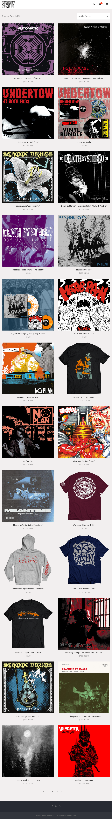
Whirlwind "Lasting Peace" (84, 461)
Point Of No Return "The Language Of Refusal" (84, 78)
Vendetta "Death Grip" (84, 780)
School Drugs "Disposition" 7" (28, 206)
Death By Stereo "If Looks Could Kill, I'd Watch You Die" (84, 206)
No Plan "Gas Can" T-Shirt (84, 397)
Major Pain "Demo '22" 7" (84, 333)
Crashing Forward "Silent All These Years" (84, 716)
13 (72, 791)
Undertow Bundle (84, 142)
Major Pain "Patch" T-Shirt (84, 589)
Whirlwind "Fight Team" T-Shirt (28, 653)
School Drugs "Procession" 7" (28, 716)
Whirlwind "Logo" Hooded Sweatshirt (28, 589)
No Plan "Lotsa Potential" (28, 397)
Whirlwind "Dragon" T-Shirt (84, 525)
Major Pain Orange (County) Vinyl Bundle (28, 333)
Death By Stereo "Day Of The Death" (28, 270)
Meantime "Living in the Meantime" (28, 525)
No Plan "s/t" (28, 461)
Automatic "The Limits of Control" (28, 78)
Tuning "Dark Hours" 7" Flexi (28, 780)
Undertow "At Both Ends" (28, 142)
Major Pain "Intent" (84, 270)
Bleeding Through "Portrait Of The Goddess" (84, 653)
